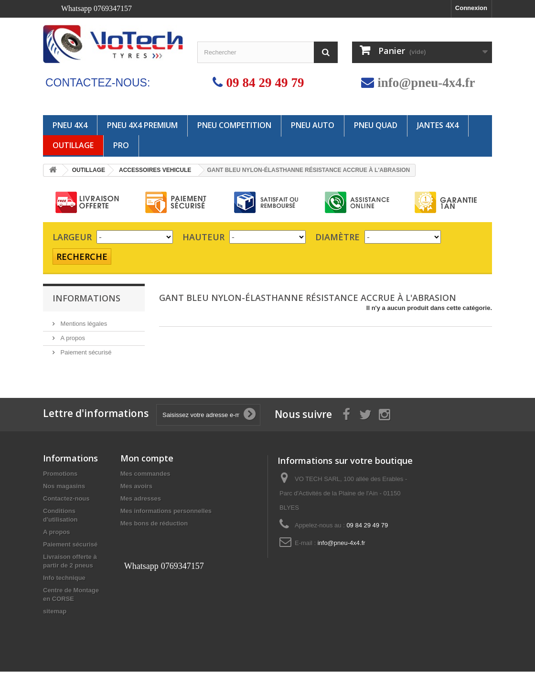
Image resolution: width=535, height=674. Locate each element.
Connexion (471, 7)
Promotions (60, 476)
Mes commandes (145, 476)
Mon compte (146, 460)
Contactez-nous (66, 500)
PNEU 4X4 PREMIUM (142, 125)
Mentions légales (83, 323)
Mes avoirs (136, 488)
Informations (86, 298)
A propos (72, 338)
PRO (121, 145)
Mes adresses (140, 500)
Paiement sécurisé (85, 352)
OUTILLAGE (73, 145)
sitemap (54, 613)
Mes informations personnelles (166, 513)
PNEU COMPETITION (234, 125)
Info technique (64, 580)
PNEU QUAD (375, 125)
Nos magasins (64, 488)
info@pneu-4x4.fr (426, 82)
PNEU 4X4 (70, 125)
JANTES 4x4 (438, 125)
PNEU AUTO (312, 125)
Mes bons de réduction (154, 525)
